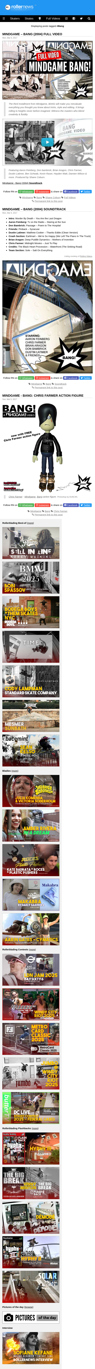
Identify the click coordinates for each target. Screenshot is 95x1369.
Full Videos (53, 18)
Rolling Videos (86, 256)
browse (28, 1307)
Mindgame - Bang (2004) (22, 183)
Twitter (86, 191)
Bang (39, 197)
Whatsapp (27, 191)
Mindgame (27, 197)
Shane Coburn (53, 197)
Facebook (72, 191)
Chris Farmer (16, 496)
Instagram (44, 191)
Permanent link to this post (49, 201)
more (30, 523)
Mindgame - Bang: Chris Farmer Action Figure (42, 395)
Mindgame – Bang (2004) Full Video (32, 34)
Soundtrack (60, 384)
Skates (29, 18)
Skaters (15, 18)
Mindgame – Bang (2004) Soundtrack (34, 209)
